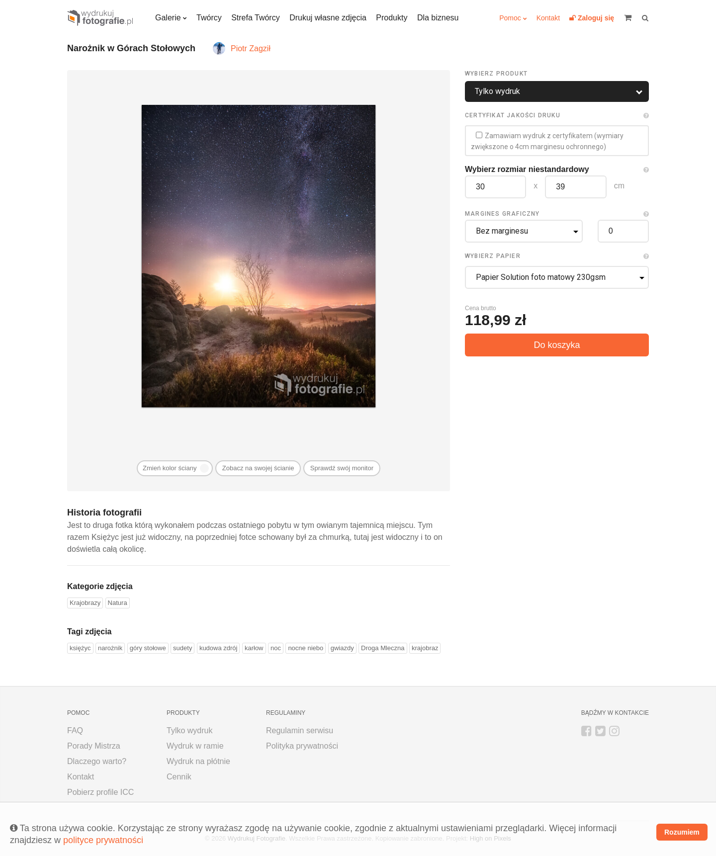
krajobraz (425, 648)
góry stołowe (148, 648)
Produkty (391, 17)
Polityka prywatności (302, 746)
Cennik (179, 776)
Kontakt (548, 18)
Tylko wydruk (189, 730)
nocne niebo (305, 648)
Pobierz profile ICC (100, 792)
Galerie (168, 17)
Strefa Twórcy (255, 17)
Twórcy (209, 17)
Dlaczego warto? (96, 761)
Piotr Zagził (250, 48)
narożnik (110, 648)
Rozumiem (682, 832)
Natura (117, 602)
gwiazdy (342, 648)
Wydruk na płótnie (198, 761)
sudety (182, 648)
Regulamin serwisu (299, 730)
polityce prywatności (103, 840)
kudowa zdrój (218, 648)
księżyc (80, 648)
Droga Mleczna (382, 648)
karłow (254, 648)
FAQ (75, 730)
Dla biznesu (438, 17)
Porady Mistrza (93, 746)
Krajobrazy (85, 602)
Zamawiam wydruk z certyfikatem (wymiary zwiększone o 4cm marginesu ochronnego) (547, 141)
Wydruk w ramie (195, 746)
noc (275, 648)
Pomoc (510, 18)
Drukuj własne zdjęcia (327, 17)
